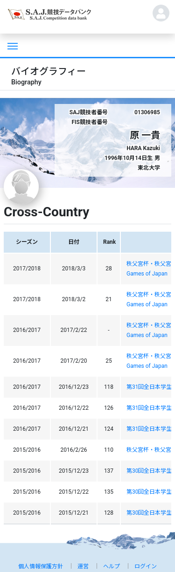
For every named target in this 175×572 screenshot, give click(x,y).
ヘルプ (111, 566)
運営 (83, 566)
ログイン (145, 566)
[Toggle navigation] (11, 45)
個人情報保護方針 (40, 566)
